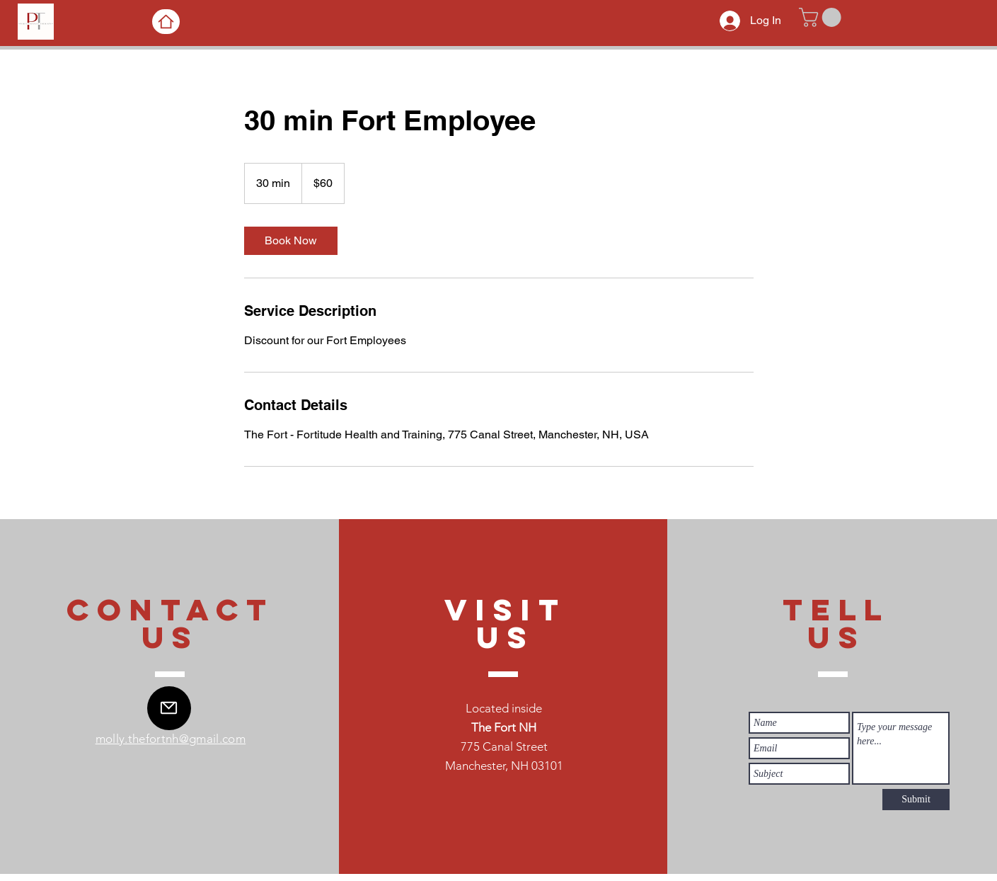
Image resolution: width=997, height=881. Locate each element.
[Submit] (916, 799)
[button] (822, 17)
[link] (291, 241)
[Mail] (169, 708)
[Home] (166, 21)
